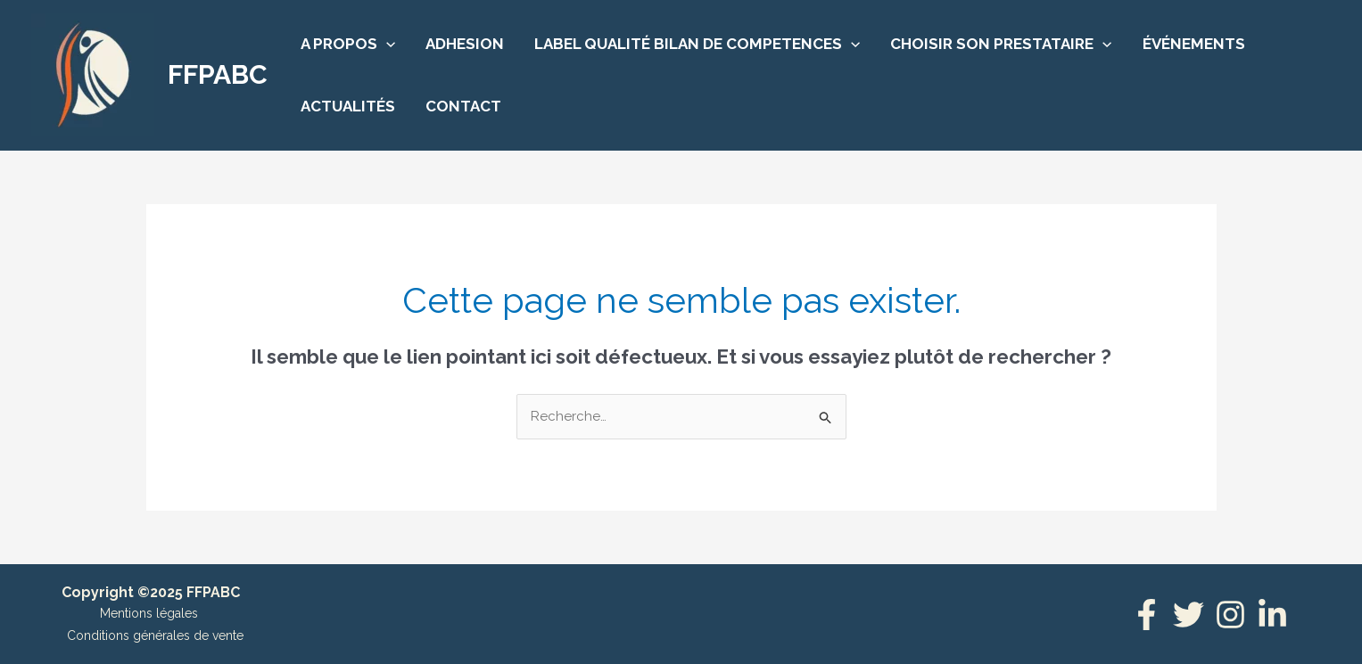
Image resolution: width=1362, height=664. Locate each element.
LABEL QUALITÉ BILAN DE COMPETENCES (697, 43)
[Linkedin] (1272, 614)
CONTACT (463, 106)
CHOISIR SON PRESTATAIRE (1000, 43)
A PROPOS (348, 43)
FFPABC (218, 74)
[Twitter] (1188, 614)
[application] (386, 43)
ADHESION (464, 44)
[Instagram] (1230, 614)
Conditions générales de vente (155, 635)
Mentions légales (149, 613)
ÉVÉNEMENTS (1194, 44)
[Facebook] (1146, 614)
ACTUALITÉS (348, 106)
